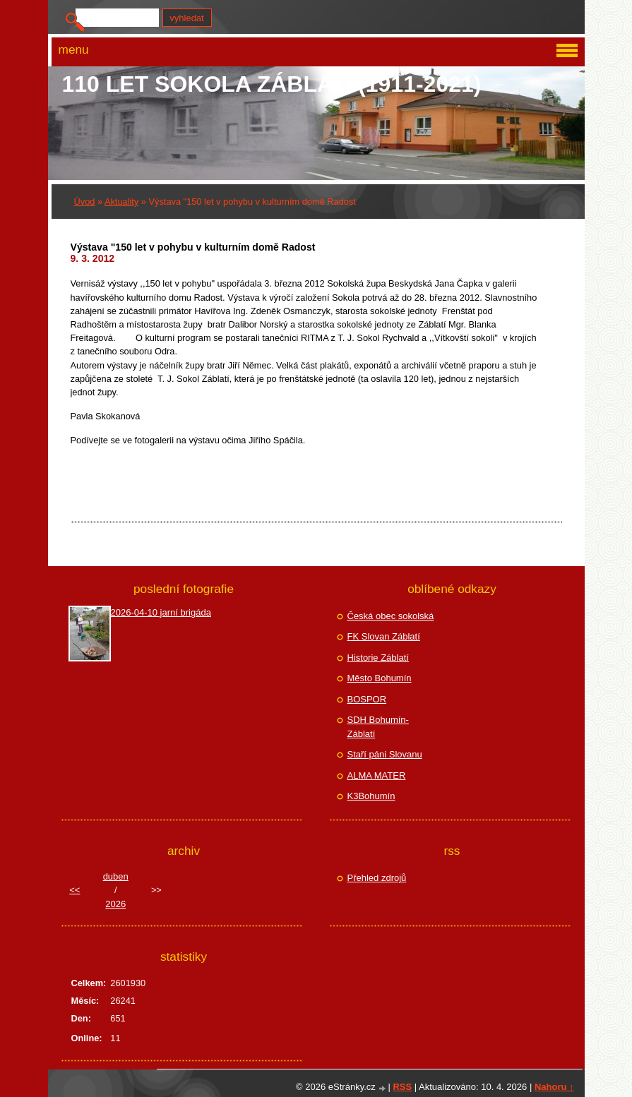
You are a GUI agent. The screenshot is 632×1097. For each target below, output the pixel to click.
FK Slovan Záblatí (383, 636)
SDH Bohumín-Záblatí (378, 726)
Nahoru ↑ (554, 1086)
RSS (402, 1086)
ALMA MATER (376, 775)
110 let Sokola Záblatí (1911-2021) (272, 84)
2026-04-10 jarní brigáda (161, 612)
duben (116, 876)
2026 (115, 904)
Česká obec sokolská (390, 616)
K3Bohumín (371, 796)
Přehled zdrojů (377, 878)
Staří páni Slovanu (384, 754)
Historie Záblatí (378, 657)
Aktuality (121, 201)
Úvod (84, 201)
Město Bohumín (379, 678)
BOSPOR (367, 699)
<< (74, 890)
